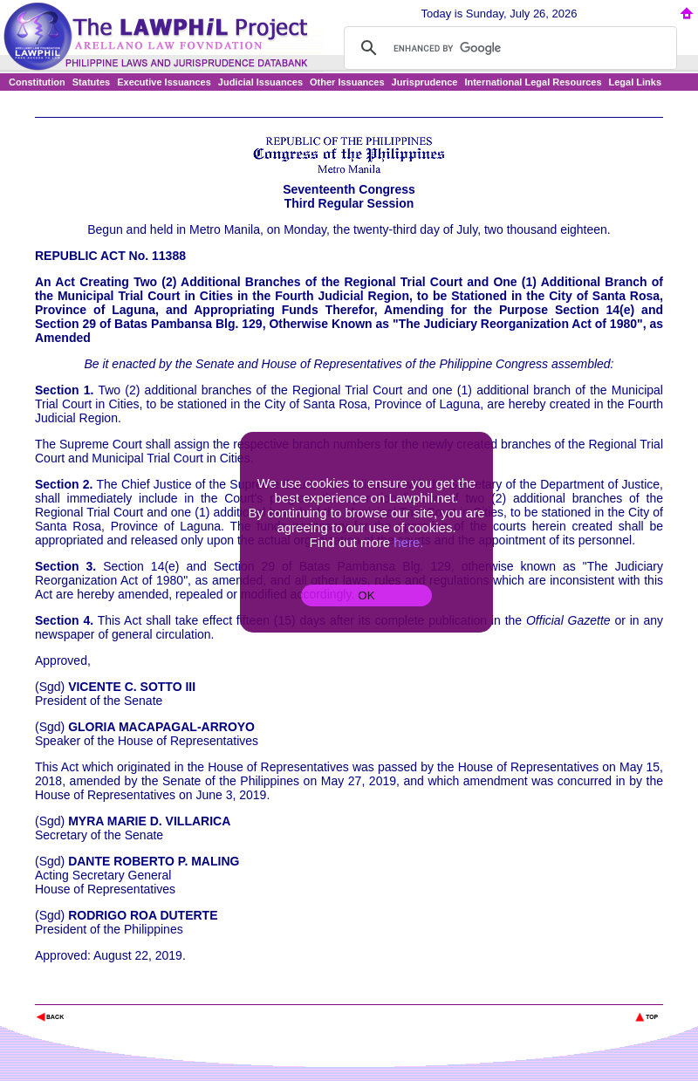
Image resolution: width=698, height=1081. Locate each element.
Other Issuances (347, 82)
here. (408, 542)
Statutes (91, 82)
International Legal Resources (532, 82)
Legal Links (635, 82)
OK (366, 595)
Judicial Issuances (260, 82)
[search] (507, 48)
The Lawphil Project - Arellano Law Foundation (125, 993)
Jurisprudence (425, 82)
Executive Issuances (164, 82)
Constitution (37, 82)
